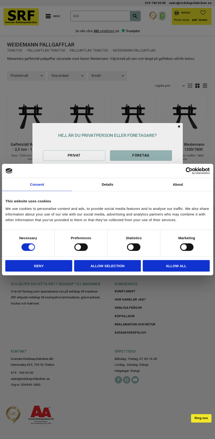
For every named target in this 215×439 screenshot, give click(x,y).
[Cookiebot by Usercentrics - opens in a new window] (189, 170)
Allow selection (107, 266)
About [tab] (178, 184)
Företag (140, 155)
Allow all (176, 266)
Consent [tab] (37, 184)
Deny (39, 266)
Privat (74, 155)
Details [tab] (107, 184)
